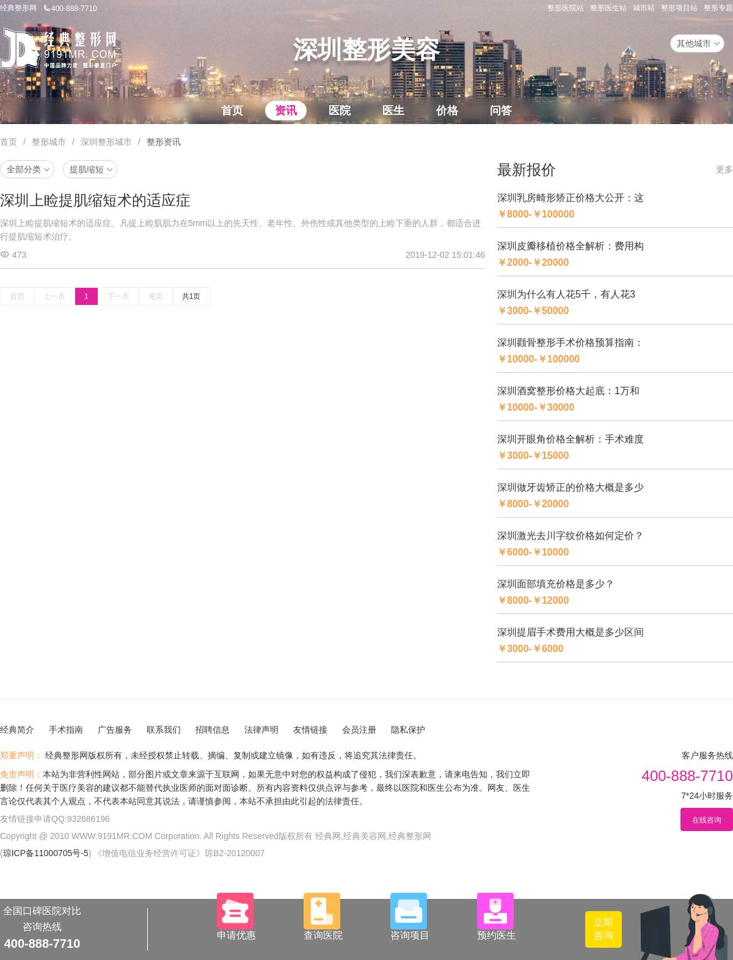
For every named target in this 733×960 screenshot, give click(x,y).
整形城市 (49, 142)
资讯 (286, 110)
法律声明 (261, 730)
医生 (393, 110)
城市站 (644, 8)
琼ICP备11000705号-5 (46, 853)
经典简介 (17, 730)
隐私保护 (408, 730)
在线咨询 (706, 820)
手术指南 (66, 730)
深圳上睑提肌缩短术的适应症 (95, 200)
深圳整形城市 (106, 142)
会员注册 (359, 730)
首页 (232, 110)
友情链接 (310, 730)
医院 (340, 110)
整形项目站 (679, 8)
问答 (501, 110)
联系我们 (164, 730)
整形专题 (718, 8)
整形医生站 (608, 8)
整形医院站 (565, 8)
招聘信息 (212, 730)
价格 (447, 110)
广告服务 (115, 730)
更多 (724, 169)
